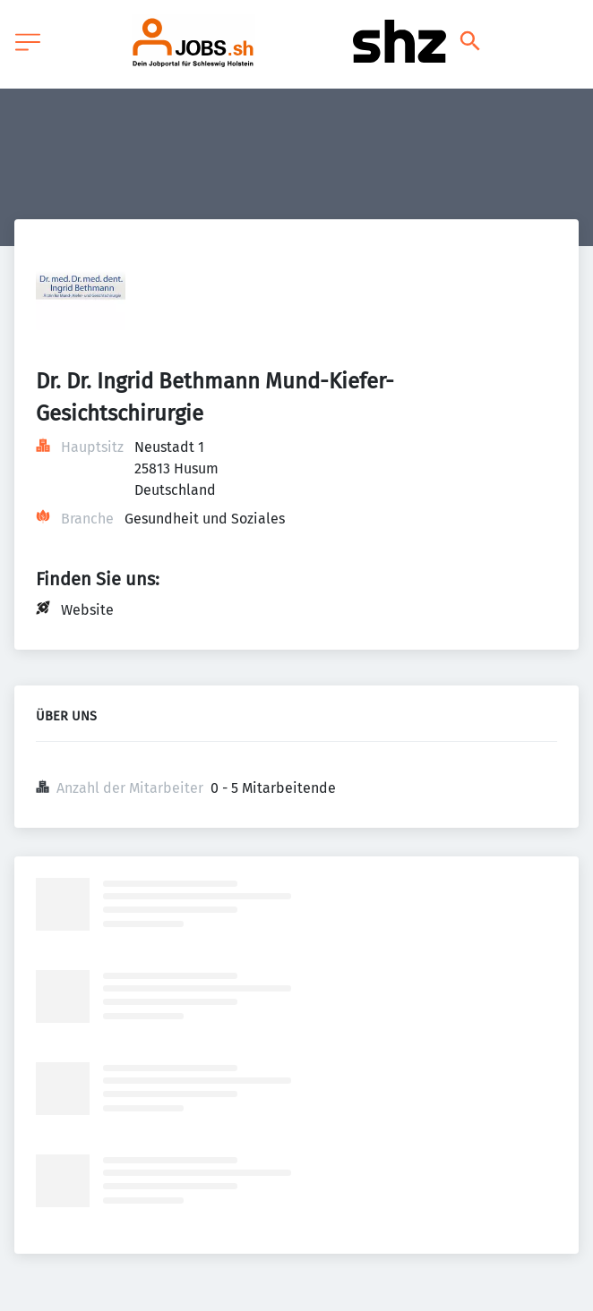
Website (87, 609)
